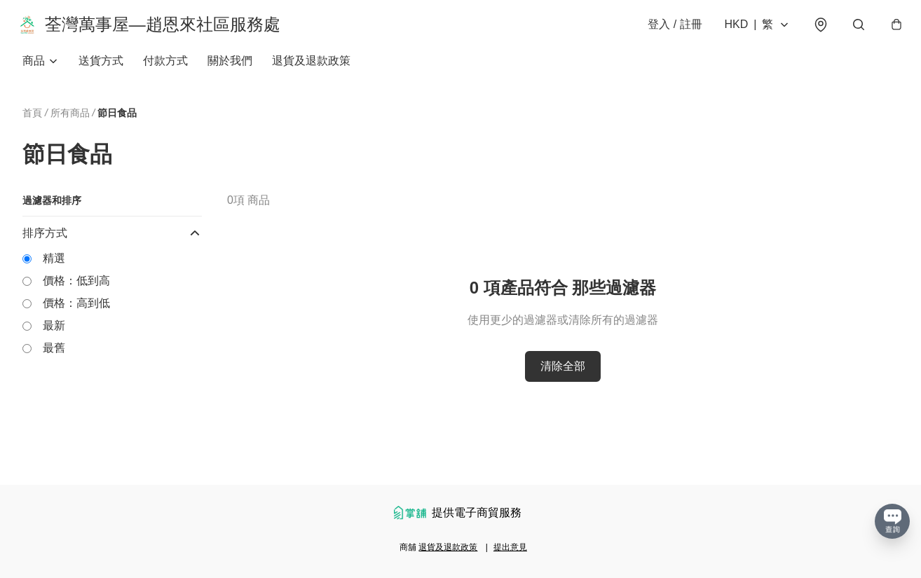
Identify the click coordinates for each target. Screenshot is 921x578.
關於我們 (229, 70)
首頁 (32, 122)
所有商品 (70, 122)
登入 (668, 29)
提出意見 (510, 547)
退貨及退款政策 (311, 70)
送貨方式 (101, 70)
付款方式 (165, 70)
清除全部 (562, 376)
